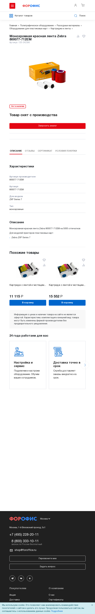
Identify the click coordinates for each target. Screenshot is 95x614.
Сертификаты (56, 600)
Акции (12, 595)
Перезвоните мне (48, 559)
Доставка (14, 600)
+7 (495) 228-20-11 (24, 534)
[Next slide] (84, 365)
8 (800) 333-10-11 (25, 541)
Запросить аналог (47, 126)
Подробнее (57, 611)
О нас (51, 595)
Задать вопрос (47, 567)
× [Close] (92, 605)
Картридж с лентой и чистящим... (27, 285)
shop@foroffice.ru (25, 550)
